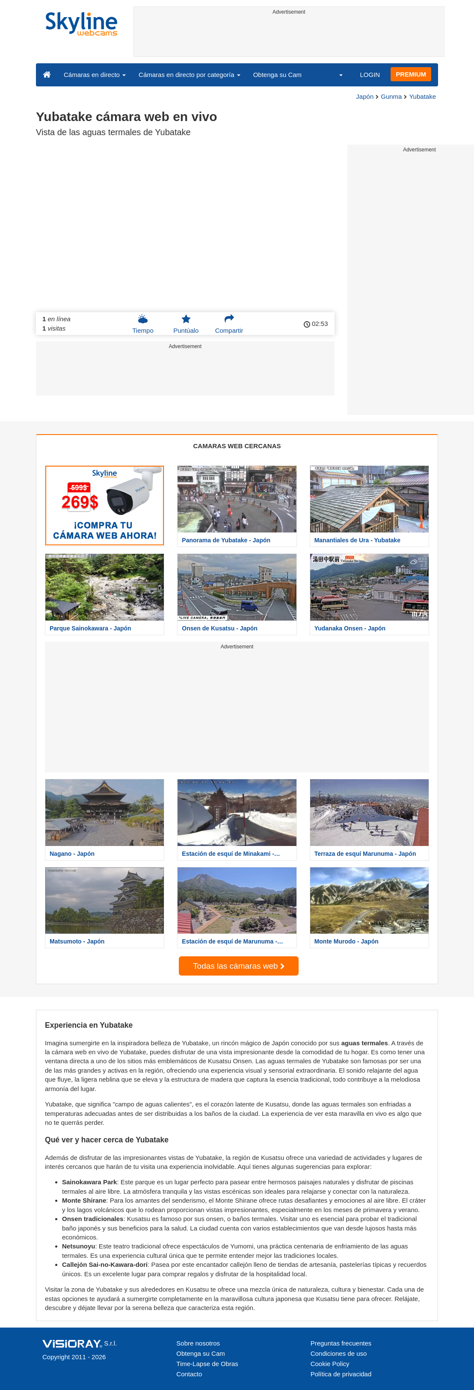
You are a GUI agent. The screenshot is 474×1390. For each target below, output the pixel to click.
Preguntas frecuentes (341, 1343)
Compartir (229, 324)
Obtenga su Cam (277, 74)
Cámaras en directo (95, 74)
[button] (335, 74)
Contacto (189, 1374)
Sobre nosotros (198, 1343)
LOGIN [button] (370, 74)
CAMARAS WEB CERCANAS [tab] (237, 446)
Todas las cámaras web (238, 965)
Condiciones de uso (339, 1353)
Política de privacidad (341, 1374)
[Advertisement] (289, 37)
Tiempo (142, 324)
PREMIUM (411, 74)
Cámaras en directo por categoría (189, 74)
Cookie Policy (330, 1363)
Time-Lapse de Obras (207, 1363)
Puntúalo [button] (185, 324)
